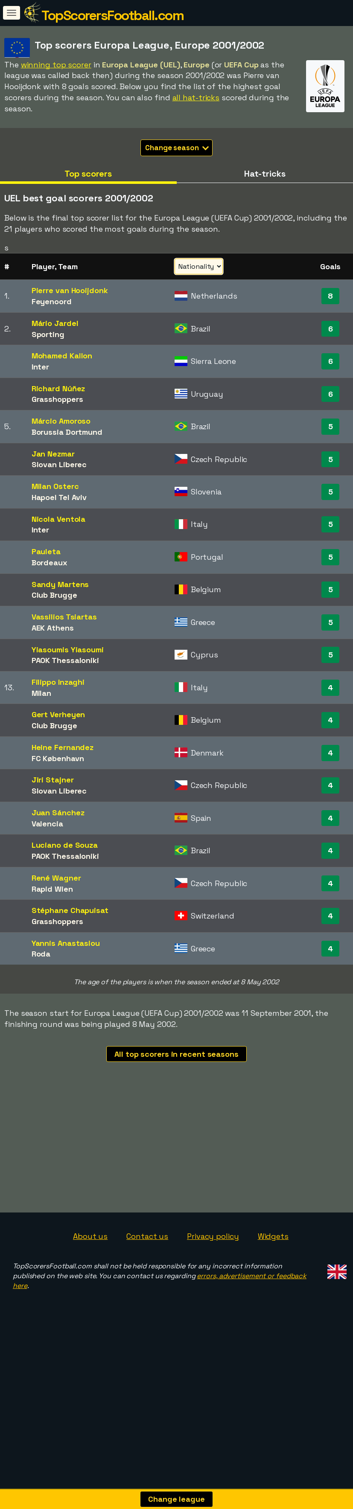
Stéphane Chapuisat (70, 910)
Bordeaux (49, 562)
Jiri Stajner (53, 780)
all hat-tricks (196, 97)
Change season (177, 147)
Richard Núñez (58, 388)
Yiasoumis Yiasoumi (68, 649)
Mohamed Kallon (62, 356)
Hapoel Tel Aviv (59, 497)
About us (90, 1299)
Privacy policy (213, 1299)
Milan (42, 693)
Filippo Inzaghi (58, 682)
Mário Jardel (55, 323)
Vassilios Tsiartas (64, 617)
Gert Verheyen (58, 714)
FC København (58, 758)
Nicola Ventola (59, 519)
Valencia (47, 824)
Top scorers (88, 173)
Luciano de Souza (65, 845)
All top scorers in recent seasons (176, 1054)
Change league (176, 1499)
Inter (41, 367)
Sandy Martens (60, 584)
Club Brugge (54, 595)
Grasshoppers (57, 399)
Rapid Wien (52, 889)
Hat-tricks (265, 173)
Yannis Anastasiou (66, 943)
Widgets (273, 1299)
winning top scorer (56, 65)
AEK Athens (53, 628)
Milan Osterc (55, 486)
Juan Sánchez (58, 812)
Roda (41, 954)
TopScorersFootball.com (112, 15)
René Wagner (56, 878)
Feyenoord (52, 301)
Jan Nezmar (53, 454)
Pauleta (46, 551)
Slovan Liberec (59, 464)
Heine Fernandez (63, 747)
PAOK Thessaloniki (65, 660)
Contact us (147, 1299)
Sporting (48, 334)
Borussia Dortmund (67, 432)
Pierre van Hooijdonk (70, 290)
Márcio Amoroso (61, 421)
